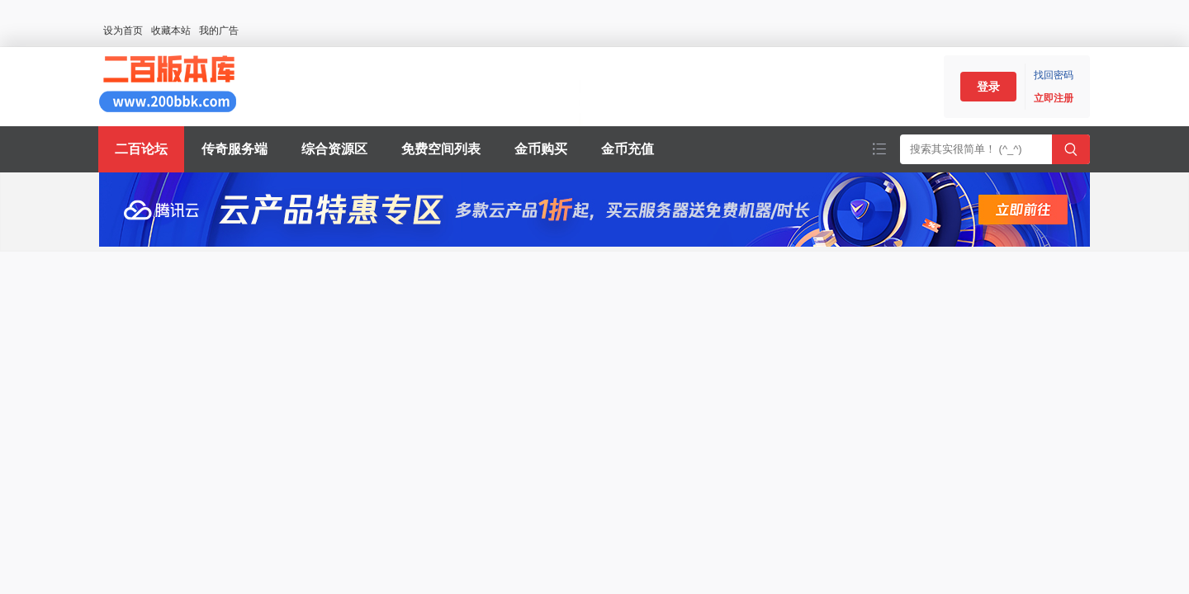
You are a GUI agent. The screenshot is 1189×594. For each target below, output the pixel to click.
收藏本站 (171, 30)
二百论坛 (141, 149)
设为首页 (123, 30)
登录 (988, 86)
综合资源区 (334, 149)
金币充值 (627, 149)
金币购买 (540, 149)
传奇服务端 (234, 149)
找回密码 (1053, 75)
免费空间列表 (441, 149)
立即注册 (1053, 98)
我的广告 (219, 30)
